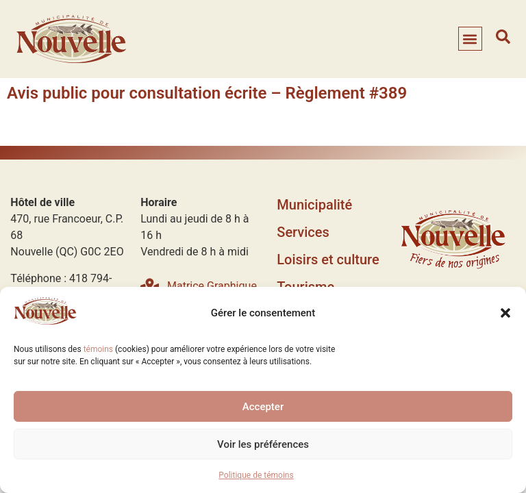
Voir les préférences (263, 444)
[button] (505, 313)
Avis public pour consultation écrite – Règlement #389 (207, 93)
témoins (98, 349)
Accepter (263, 407)
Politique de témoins (255, 475)
